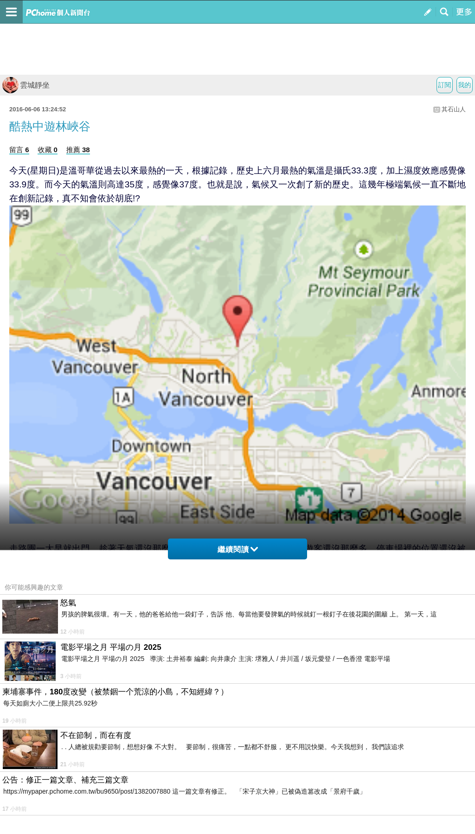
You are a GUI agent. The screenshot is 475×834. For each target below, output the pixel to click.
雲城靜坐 (26, 85)
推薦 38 (78, 150)
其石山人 (454, 109)
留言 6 (19, 150)
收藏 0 (48, 150)
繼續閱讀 (238, 549)
